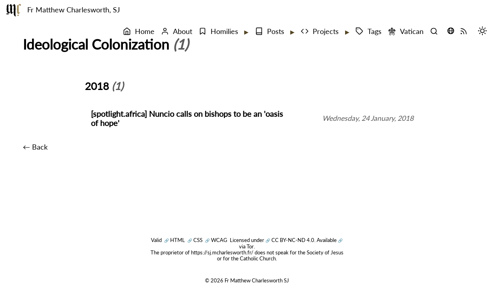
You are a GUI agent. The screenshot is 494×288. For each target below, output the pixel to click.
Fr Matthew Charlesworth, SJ (73, 10)
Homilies (218, 31)
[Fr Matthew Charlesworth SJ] (13, 10)
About (176, 31)
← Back (35, 147)
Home (139, 31)
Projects (320, 31)
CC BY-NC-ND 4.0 (289, 240)
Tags (368, 31)
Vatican (406, 31)
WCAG (216, 240)
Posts (269, 31)
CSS (195, 240)
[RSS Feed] (465, 32)
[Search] (436, 32)
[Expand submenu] (246, 32)
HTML (174, 240)
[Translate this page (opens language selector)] (451, 31)
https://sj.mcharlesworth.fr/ (222, 252)
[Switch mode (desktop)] (484, 32)
